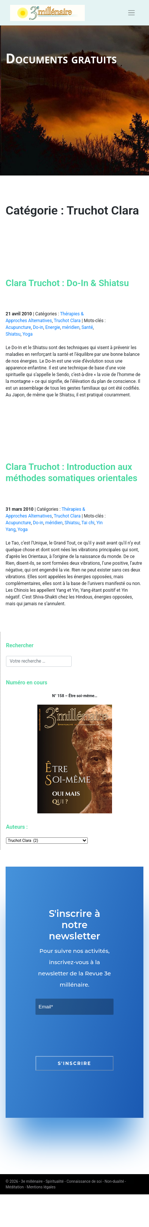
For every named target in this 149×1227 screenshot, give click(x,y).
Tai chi (87, 522)
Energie (52, 327)
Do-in (38, 327)
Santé (87, 327)
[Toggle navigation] (131, 13)
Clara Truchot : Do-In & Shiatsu (67, 283)
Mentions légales (41, 1187)
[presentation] (92, 1035)
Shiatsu (13, 334)
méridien (71, 327)
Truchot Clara (67, 320)
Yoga (27, 334)
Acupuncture (18, 327)
